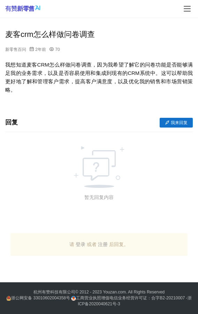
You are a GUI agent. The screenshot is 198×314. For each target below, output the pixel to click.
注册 (103, 244)
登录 (80, 244)
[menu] (187, 8)
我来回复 (176, 122)
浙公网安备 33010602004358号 (38, 298)
